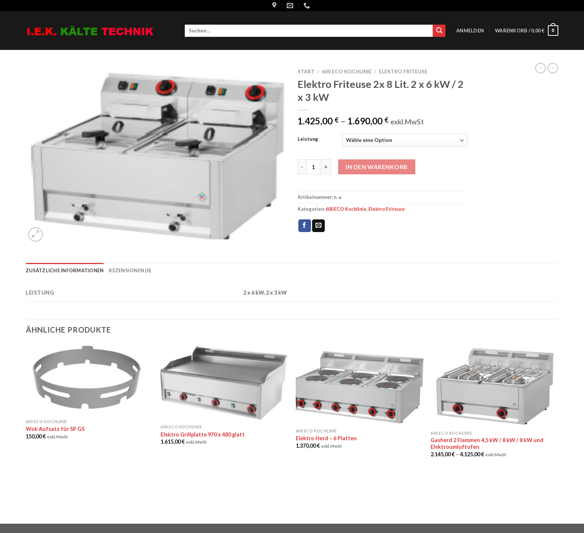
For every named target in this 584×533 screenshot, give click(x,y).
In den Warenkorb (377, 166)
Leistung (308, 139)
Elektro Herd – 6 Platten (326, 438)
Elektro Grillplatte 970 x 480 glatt (203, 434)
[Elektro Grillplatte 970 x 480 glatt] (224, 382)
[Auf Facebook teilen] (304, 225)
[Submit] (439, 31)
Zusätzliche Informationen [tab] (65, 270)
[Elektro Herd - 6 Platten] (359, 384)
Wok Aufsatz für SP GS (55, 429)
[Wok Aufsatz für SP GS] (89, 379)
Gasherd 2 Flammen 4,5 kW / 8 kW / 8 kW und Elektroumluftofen (487, 443)
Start (306, 71)
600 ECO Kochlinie (347, 71)
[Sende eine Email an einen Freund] (318, 225)
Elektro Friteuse (403, 71)
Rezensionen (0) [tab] (130, 270)
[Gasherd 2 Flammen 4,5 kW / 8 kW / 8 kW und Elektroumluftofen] (494, 385)
